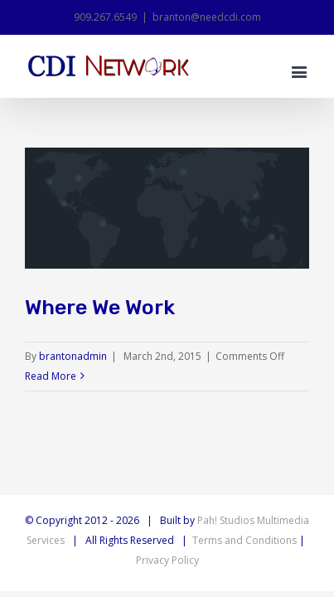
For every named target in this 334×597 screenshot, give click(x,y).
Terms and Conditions (244, 540)
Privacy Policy (167, 560)
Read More (50, 376)
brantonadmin (73, 356)
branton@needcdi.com (206, 17)
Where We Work (100, 307)
